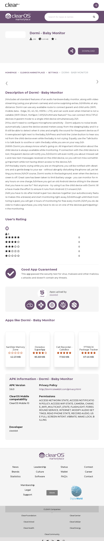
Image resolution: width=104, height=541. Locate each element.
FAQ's (64, 467)
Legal (28, 480)
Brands (15, 462)
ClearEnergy (75, 518)
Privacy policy (72, 535)
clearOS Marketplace (32, 73)
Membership (28, 475)
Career (88, 462)
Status (64, 457)
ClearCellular (75, 512)
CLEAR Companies (52, 500)
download (88, 51)
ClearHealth (28, 518)
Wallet (64, 462)
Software (40, 467)
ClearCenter (75, 506)
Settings (53, 73)
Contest (88, 457)
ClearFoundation (28, 506)
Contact (88, 467)
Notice (52, 538)
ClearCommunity (52, 525)
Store (52, 483)
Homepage (11, 73)
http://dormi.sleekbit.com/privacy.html (60, 379)
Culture (40, 462)
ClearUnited (29, 512)
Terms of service (88, 535)
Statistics (15, 467)
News (15, 457)
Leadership (40, 457)
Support (27, 485)
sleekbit (54, 285)
